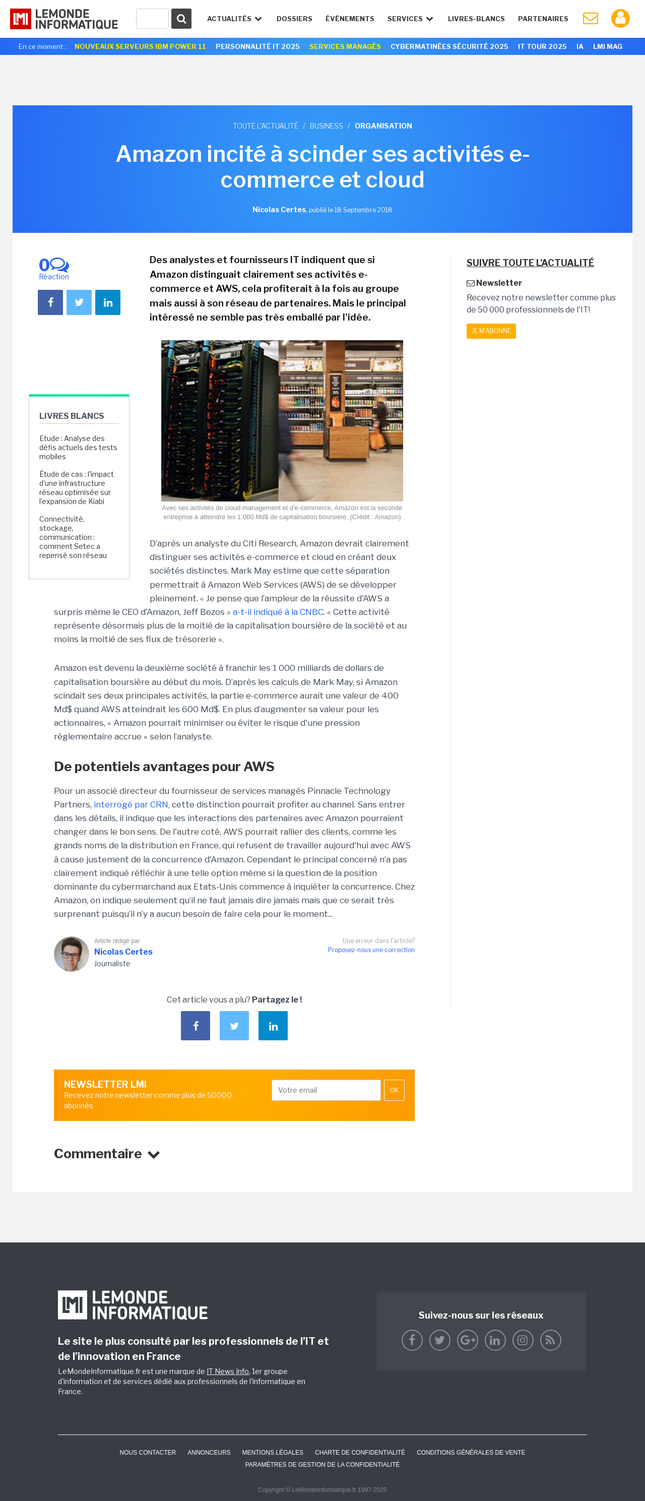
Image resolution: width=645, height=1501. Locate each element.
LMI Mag (607, 46)
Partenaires (543, 19)
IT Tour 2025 (542, 46)
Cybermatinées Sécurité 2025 (449, 46)
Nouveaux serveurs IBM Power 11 (140, 46)
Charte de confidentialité (360, 1452)
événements (350, 19)
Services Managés (345, 46)
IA (580, 46)
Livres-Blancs (476, 19)
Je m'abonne (491, 331)
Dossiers (294, 19)
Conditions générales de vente (471, 1452)
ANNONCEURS (208, 1452)
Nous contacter (147, 1452)
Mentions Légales (272, 1452)
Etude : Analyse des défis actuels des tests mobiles (78, 447)
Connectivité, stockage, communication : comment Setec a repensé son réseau (73, 537)
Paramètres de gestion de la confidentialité (322, 1464)
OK (394, 1090)
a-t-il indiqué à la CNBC (278, 612)
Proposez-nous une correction (371, 950)
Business (326, 125)
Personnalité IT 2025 (258, 46)
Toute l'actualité (265, 125)
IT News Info (228, 1371)
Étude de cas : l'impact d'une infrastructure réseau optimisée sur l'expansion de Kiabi (76, 488)
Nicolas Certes (123, 952)
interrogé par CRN (131, 804)
